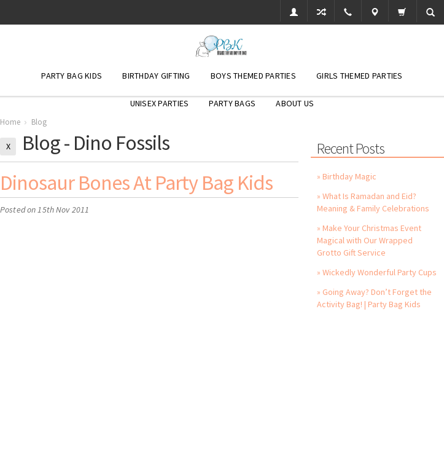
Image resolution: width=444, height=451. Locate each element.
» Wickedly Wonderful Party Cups (377, 272)
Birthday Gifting (156, 75)
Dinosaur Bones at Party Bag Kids (136, 182)
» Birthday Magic (346, 176)
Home (10, 122)
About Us (295, 103)
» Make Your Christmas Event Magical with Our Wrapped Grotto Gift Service (369, 240)
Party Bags (232, 103)
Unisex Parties (159, 103)
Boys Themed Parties (253, 75)
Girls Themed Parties (359, 75)
